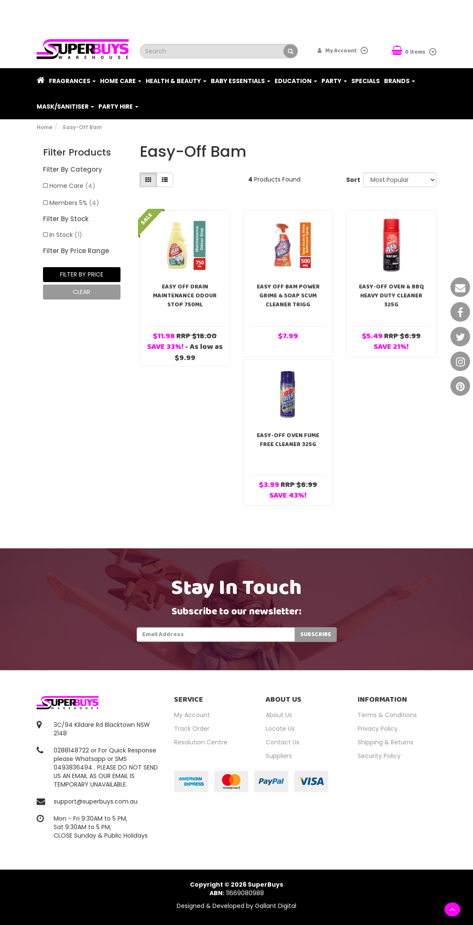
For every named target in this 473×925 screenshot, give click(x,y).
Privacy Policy (378, 728)
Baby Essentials (240, 81)
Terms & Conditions (387, 715)
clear (81, 292)
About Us (279, 715)
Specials (365, 81)
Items (409, 51)
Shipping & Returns (385, 742)
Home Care (120, 81)
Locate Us (280, 728)
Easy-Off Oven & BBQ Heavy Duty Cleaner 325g (391, 296)
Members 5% (74, 203)
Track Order (191, 728)
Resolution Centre (200, 742)
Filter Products (77, 152)
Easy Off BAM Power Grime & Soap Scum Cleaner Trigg (288, 296)
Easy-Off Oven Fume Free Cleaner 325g (288, 440)
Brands (399, 81)
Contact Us (282, 742)
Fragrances (72, 81)
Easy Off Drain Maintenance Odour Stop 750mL (185, 296)
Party (334, 81)
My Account (192, 715)
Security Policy (379, 756)
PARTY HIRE (118, 106)
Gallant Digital (275, 906)
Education (296, 81)
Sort (351, 180)
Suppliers (279, 756)
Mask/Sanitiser (65, 106)
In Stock (65, 235)
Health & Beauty (176, 81)
